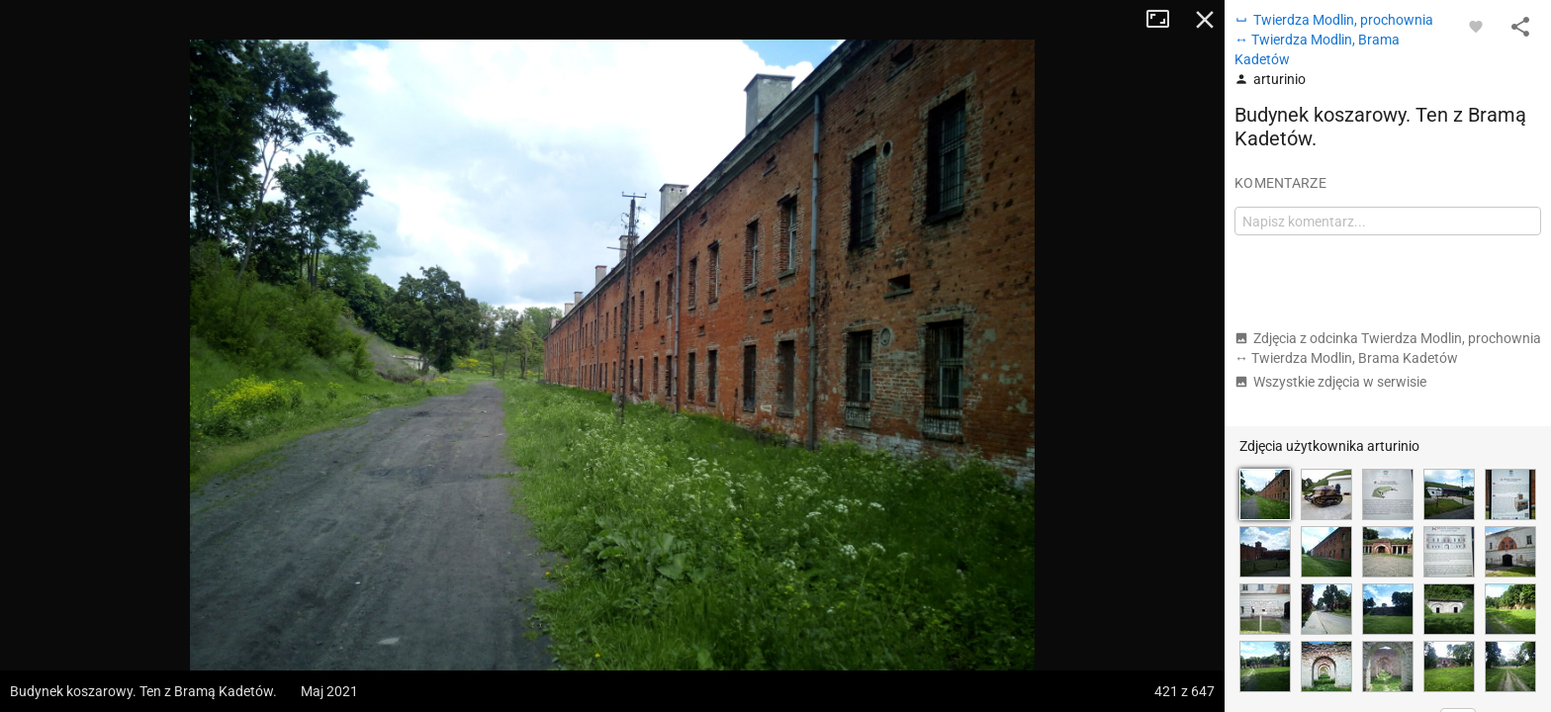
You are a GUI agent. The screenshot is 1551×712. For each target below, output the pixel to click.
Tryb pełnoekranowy (1165, 20)
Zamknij (1205, 20)
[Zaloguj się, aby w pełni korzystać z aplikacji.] (1476, 26)
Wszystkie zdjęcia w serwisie (1330, 382)
